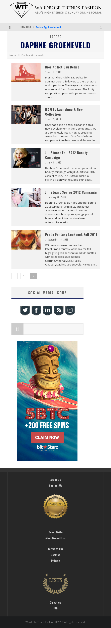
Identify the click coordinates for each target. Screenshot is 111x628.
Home (12, 55)
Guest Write (56, 532)
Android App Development (48, 27)
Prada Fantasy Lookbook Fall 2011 (71, 234)
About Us (55, 480)
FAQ (55, 608)
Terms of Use (55, 549)
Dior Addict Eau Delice (62, 67)
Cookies (55, 555)
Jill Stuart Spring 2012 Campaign (71, 192)
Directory (55, 602)
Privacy (55, 561)
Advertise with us (55, 538)
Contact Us (55, 485)
